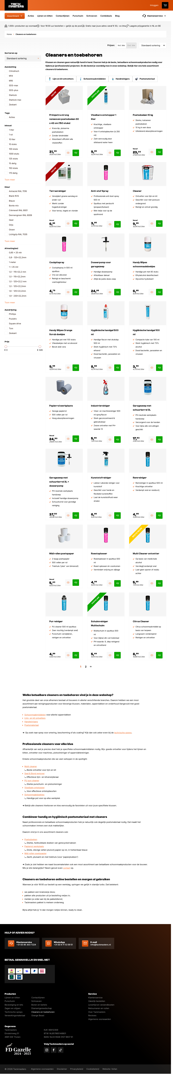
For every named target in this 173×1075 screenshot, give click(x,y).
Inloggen (154, 5)
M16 (11, 80)
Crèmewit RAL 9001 (18, 210)
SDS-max (13, 85)
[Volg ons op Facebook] (53, 1050)
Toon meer (10, 179)
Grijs (11, 225)
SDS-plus (13, 90)
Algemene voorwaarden (99, 1019)
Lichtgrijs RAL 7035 (18, 234)
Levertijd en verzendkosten (101, 1004)
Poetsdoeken (30, 839)
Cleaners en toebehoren (43, 1012)
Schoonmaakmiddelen (35, 715)
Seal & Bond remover (34, 773)
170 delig (13, 173)
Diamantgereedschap (41, 1008)
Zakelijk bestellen (96, 1001)
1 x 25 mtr (13, 267)
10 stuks (13, 144)
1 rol (11, 134)
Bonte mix (14, 205)
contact (66, 868)
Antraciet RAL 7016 (18, 191)
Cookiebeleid (96, 1069)
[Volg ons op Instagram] (47, 1050)
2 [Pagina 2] (85, 666)
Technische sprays (14, 1012)
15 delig (12, 163)
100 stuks (13, 149)
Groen (12, 229)
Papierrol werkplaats (34, 846)
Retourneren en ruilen (98, 1008)
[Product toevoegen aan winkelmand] (76, 153)
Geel (11, 220)
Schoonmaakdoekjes (34, 794)
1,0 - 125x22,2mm (17, 286)
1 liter (11, 130)
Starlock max (15, 100)
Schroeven (91, 16)
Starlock (13, 95)
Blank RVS (14, 196)
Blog (117, 16)
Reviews (92, 1015)
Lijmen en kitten (45, 16)
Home (9, 34)
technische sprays (123, 732)
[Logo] (16, 5)
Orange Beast (37, 1015)
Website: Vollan (113, 1069)
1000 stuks (14, 153)
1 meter (12, 262)
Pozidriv (13, 318)
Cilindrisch (14, 71)
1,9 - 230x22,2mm (17, 296)
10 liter (12, 139)
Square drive (15, 323)
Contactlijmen (62, 16)
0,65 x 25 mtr (15, 252)
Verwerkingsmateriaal (15, 1015)
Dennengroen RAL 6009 (20, 215)
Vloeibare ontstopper (34, 787)
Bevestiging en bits (14, 1004)
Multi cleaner (30, 766)
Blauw (12, 201)
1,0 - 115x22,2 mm (17, 272)
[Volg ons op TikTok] (60, 1050)
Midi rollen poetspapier (35, 853)
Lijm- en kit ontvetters (34, 718)
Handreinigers (31, 721)
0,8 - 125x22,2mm (17, 257)
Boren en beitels (39, 1004)
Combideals (106, 16)
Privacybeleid (79, 1069)
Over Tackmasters (96, 1012)
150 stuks (13, 168)
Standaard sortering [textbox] (150, 45)
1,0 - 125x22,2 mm (17, 281)
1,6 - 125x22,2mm (17, 291)
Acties (31, 16)
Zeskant (13, 104)
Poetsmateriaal (31, 725)
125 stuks (13, 158)
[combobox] (152, 45)
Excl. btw (131, 45)
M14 (11, 76)
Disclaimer (63, 1069)
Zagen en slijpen (13, 1008)
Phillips (12, 314)
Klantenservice (95, 997)
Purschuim (78, 16)
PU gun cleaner (31, 780)
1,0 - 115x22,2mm (17, 276)
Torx (11, 328)
